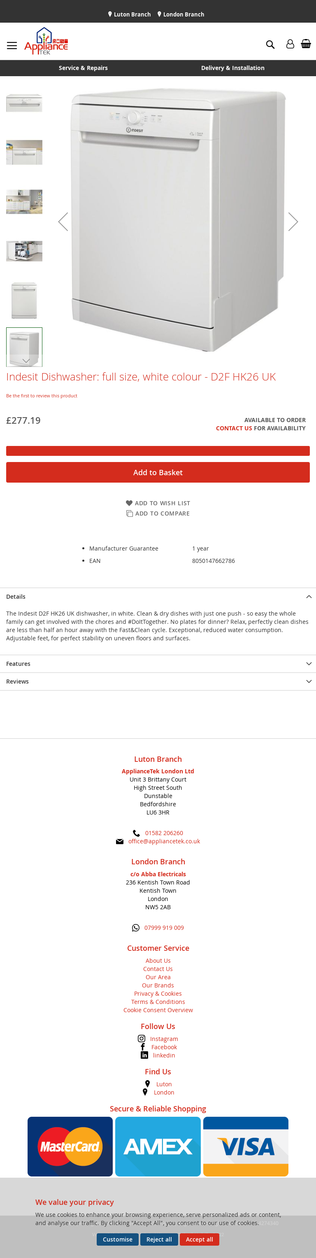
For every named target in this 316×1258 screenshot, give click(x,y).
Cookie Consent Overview (158, 1010)
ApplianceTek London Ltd (158, 771)
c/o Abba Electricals (158, 874)
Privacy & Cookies (158, 993)
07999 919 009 (164, 927)
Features (18, 664)
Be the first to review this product (41, 395)
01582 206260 (164, 833)
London (164, 1092)
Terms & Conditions (158, 1002)
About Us (158, 960)
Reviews (17, 681)
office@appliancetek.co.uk (164, 841)
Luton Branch (132, 14)
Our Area (158, 977)
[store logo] (46, 41)
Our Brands (158, 985)
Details (16, 596)
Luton (164, 1084)
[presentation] (158, 596)
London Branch (183, 14)
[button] (62, 221)
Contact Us (234, 428)
